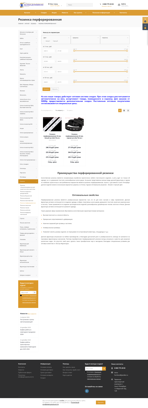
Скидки (43, 378)
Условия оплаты (46, 367)
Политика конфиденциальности (26, 376)
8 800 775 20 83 (108, 4)
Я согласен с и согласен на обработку (29, 299)
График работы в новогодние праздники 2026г (27, 332)
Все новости (32, 314)
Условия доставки (46, 370)
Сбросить (55, 89)
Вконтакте (87, 391)
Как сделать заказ (69, 367)
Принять (101, 402)
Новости (21, 370)
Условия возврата (46, 375)
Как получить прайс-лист (71, 370)
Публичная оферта (24, 372)
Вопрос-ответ (67, 372)
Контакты (21, 367)
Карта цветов (67, 375)
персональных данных (29, 302)
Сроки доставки (45, 372)
